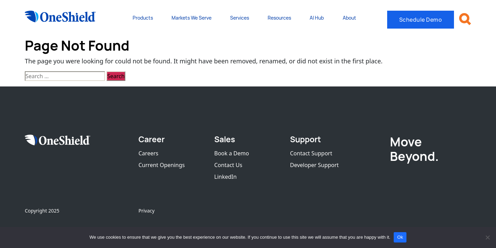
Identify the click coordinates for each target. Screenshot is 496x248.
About (349, 17)
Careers (148, 153)
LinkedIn (225, 176)
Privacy (146, 210)
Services (239, 17)
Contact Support (311, 153)
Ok (400, 237)
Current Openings (161, 165)
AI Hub (317, 17)
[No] (487, 237)
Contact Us (228, 165)
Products (143, 17)
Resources (279, 17)
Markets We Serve (191, 17)
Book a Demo (231, 153)
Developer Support (314, 165)
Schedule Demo (420, 19)
